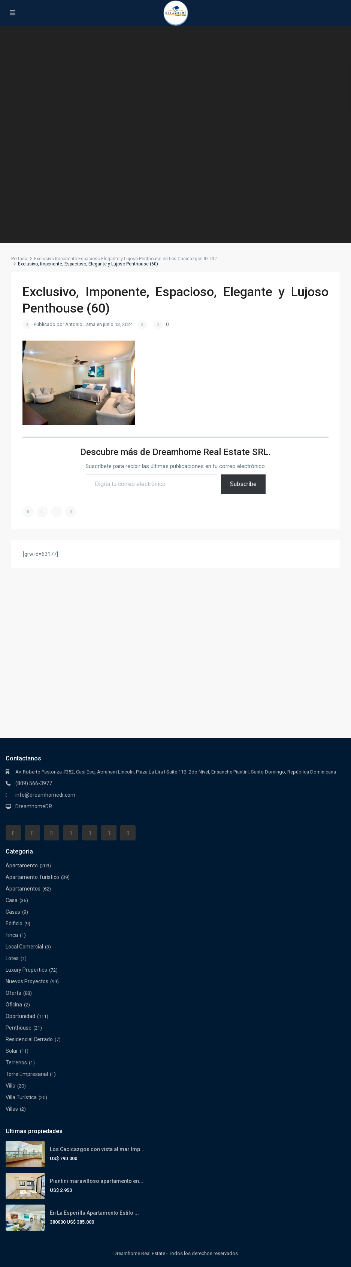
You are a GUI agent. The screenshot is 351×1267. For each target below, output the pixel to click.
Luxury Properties (26, 970)
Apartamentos (23, 889)
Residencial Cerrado (29, 1039)
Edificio (14, 923)
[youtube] (109, 832)
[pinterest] (89, 832)
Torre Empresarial (27, 1074)
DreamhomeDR (33, 806)
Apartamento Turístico (32, 877)
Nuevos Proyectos (27, 981)
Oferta (13, 993)
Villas (12, 1109)
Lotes (12, 958)
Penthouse (18, 1028)
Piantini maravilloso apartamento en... (96, 1181)
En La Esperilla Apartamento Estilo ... (94, 1213)
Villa (10, 1086)
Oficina (14, 1005)
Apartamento (22, 865)
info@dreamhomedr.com (45, 795)
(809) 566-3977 (33, 783)
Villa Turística (21, 1097)
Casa (12, 900)
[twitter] (51, 832)
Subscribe (243, 484)
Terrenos (16, 1062)
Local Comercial (24, 947)
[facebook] (13, 832)
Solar (12, 1051)
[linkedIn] (70, 832)
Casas (13, 912)
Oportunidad (20, 1016)
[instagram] (128, 832)
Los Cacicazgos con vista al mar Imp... (97, 1149)
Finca (12, 935)
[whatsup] (32, 832)
